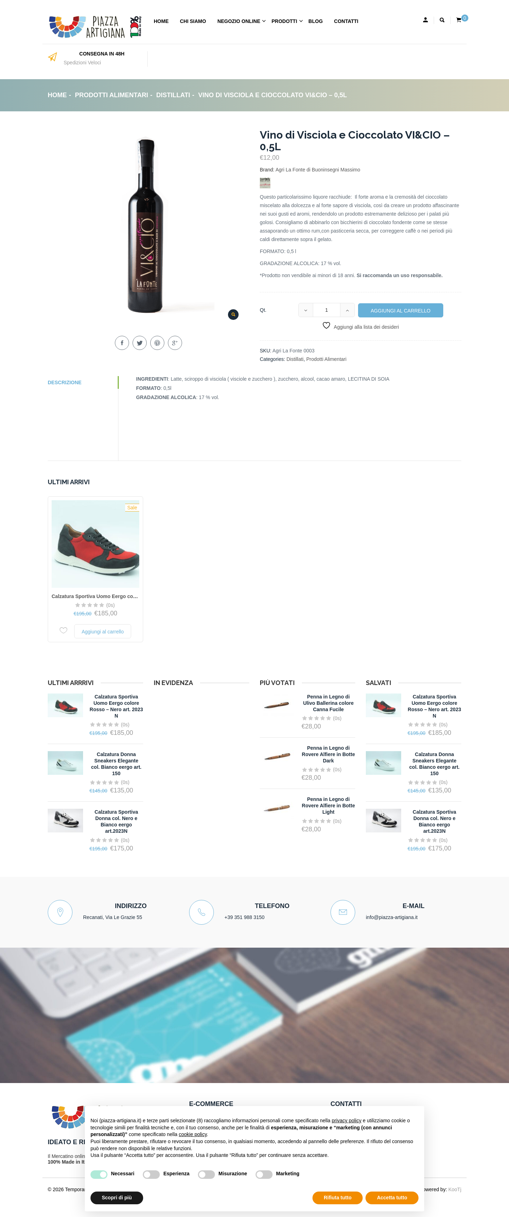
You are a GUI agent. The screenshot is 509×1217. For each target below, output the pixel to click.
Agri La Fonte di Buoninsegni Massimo (317, 169)
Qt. (263, 310)
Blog (316, 21)
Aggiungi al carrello (401, 311)
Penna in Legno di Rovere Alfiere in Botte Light (328, 805)
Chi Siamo (193, 21)
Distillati (173, 95)
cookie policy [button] (193, 1134)
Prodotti (284, 21)
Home (161, 21)
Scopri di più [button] (117, 1197)
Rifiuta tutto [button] (338, 1197)
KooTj (454, 1189)
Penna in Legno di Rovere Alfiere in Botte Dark (328, 754)
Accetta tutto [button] (392, 1197)
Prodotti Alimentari (111, 95)
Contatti (346, 21)
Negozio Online (238, 21)
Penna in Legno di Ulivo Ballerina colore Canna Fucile (328, 703)
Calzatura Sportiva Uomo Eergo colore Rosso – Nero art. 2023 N (127, 596)
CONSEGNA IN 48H (101, 54)
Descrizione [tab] (65, 382)
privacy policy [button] (346, 1120)
